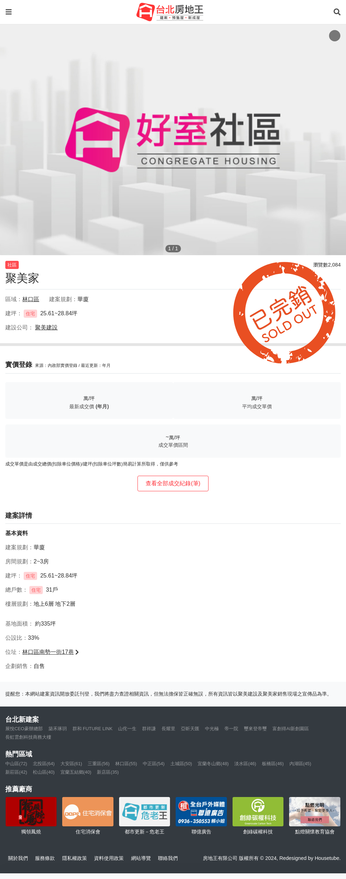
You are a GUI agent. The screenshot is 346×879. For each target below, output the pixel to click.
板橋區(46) (273, 763)
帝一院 (231, 728)
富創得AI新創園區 (290, 728)
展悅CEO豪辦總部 (24, 728)
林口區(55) (126, 763)
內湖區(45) (300, 763)
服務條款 (45, 858)
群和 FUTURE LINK (92, 728)
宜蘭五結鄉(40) (76, 772)
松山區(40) (44, 772)
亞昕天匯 (190, 728)
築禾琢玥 (57, 728)
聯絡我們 (168, 858)
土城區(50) (181, 763)
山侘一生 (127, 728)
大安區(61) (71, 763)
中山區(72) (16, 763)
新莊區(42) (16, 772)
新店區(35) (108, 772)
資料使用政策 (109, 858)
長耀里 (168, 728)
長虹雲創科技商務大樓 (28, 737)
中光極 (212, 728)
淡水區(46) (245, 763)
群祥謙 (149, 728)
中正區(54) (154, 763)
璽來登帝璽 (255, 728)
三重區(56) (99, 763)
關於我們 (18, 858)
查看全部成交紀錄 (173, 483)
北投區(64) (44, 763)
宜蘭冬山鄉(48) (213, 763)
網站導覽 (141, 858)
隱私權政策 (74, 858)
